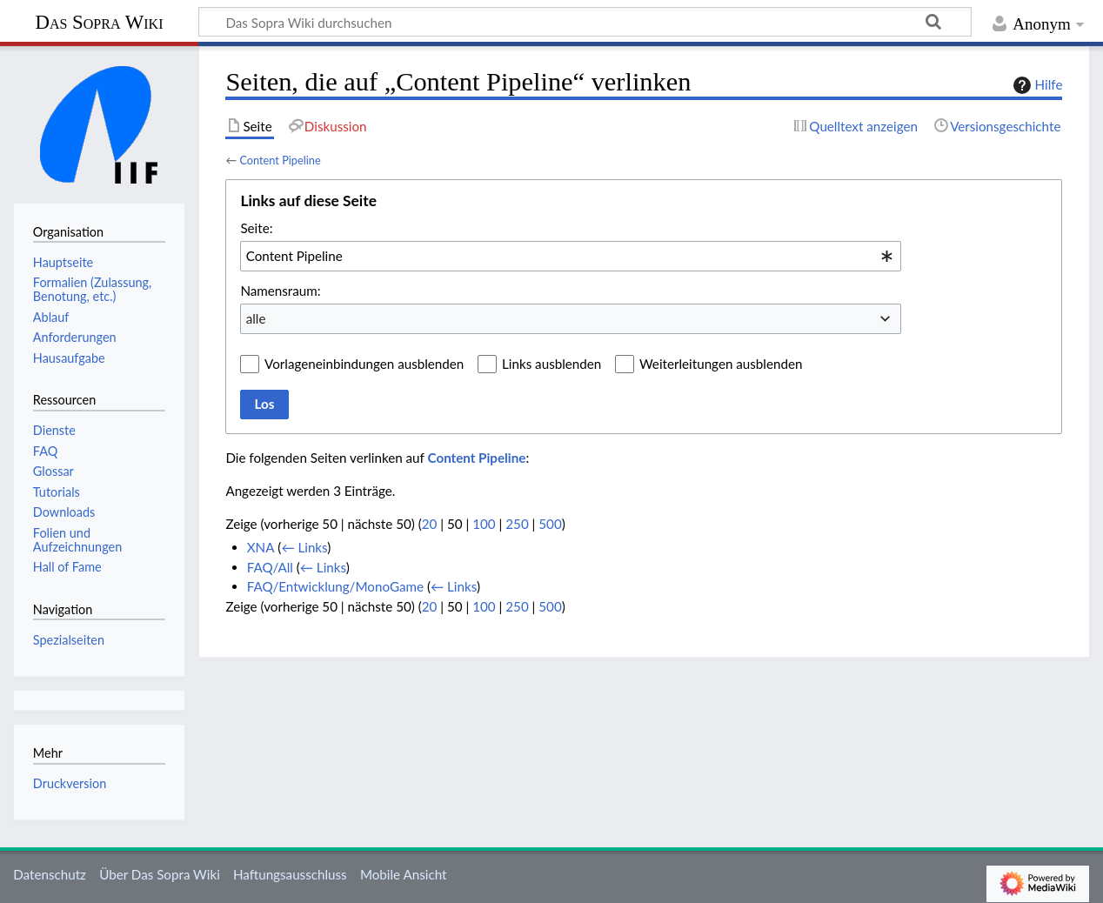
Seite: (256, 228)
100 (483, 524)
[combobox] (570, 256)
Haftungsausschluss (290, 874)
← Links (304, 547)
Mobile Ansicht (403, 874)
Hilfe (1036, 85)
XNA (261, 547)
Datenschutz (49, 874)
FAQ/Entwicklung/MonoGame (335, 586)
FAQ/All (270, 567)
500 (549, 524)
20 (430, 524)
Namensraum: (280, 290)
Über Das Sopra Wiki (159, 874)
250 (516, 524)
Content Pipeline (279, 160)
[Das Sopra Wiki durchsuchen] (585, 22)
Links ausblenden (551, 363)
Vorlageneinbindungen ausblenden (364, 363)
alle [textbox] (256, 318)
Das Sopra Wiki (99, 22)
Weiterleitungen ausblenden (720, 363)
